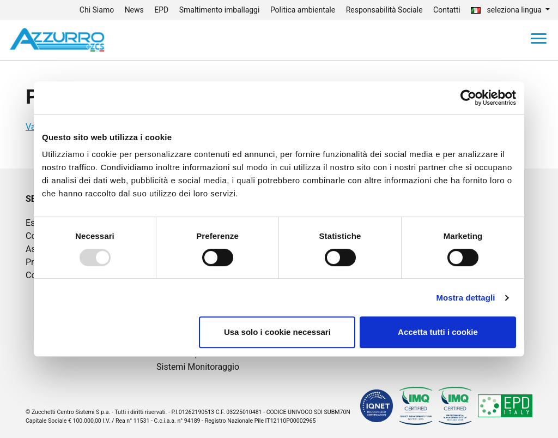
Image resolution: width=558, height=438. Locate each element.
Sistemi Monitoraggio (197, 367)
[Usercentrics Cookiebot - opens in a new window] (468, 97)
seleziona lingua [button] (507, 9)
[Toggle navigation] (538, 40)
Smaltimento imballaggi (219, 9)
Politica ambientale (302, 9)
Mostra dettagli (465, 297)
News (134, 9)
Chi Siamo (97, 9)
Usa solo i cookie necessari (277, 332)
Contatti (446, 9)
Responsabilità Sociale (384, 9)
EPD (161, 9)
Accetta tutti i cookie (438, 332)
